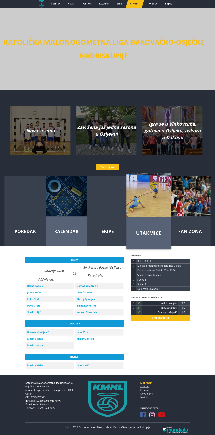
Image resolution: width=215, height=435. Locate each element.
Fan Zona (152, 4)
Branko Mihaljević (38, 332)
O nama (144, 390)
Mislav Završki (85, 338)
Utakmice (135, 4)
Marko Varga (35, 345)
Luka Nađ (33, 299)
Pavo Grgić (33, 305)
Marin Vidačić (35, 338)
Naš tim (144, 397)
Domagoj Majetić (87, 286)
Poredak (87, 4)
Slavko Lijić (34, 312)
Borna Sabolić (35, 286)
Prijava (168, 4)
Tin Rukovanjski (86, 305)
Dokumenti (146, 393)
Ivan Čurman (84, 292)
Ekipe (119, 4)
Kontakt (144, 386)
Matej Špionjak (86, 299)
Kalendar (104, 4)
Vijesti (71, 4)
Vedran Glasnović (87, 312)
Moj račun (146, 383)
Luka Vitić (83, 332)
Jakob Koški (34, 292)
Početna (55, 4)
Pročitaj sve (107, 167)
